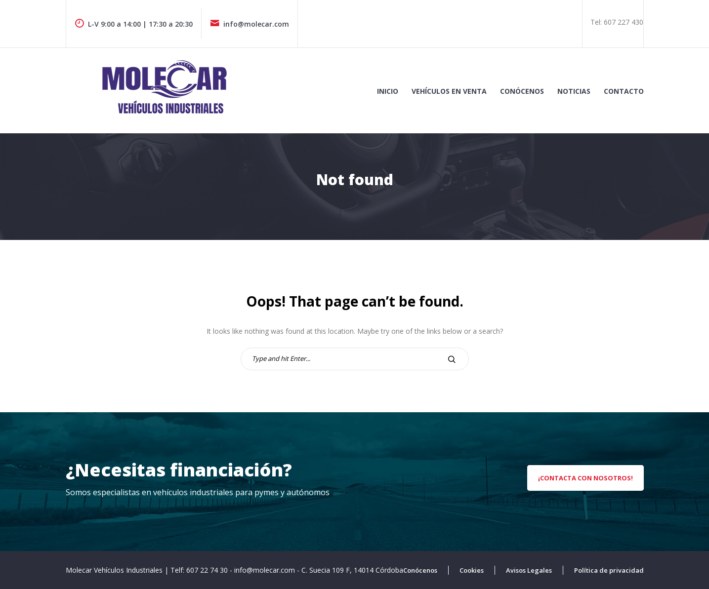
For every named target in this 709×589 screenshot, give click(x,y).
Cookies (471, 570)
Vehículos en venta (449, 91)
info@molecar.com (249, 24)
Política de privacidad (609, 570)
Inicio (387, 91)
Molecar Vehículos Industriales (115, 570)
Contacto (624, 91)
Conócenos (522, 91)
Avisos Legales (529, 570)
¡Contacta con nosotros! (585, 477)
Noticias (573, 91)
